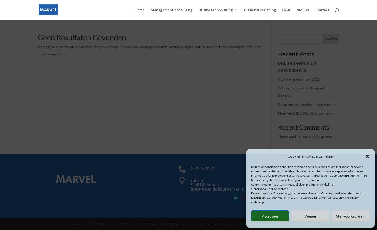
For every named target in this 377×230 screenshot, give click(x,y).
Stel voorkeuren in (351, 216)
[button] (367, 156)
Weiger (310, 216)
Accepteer (270, 216)
